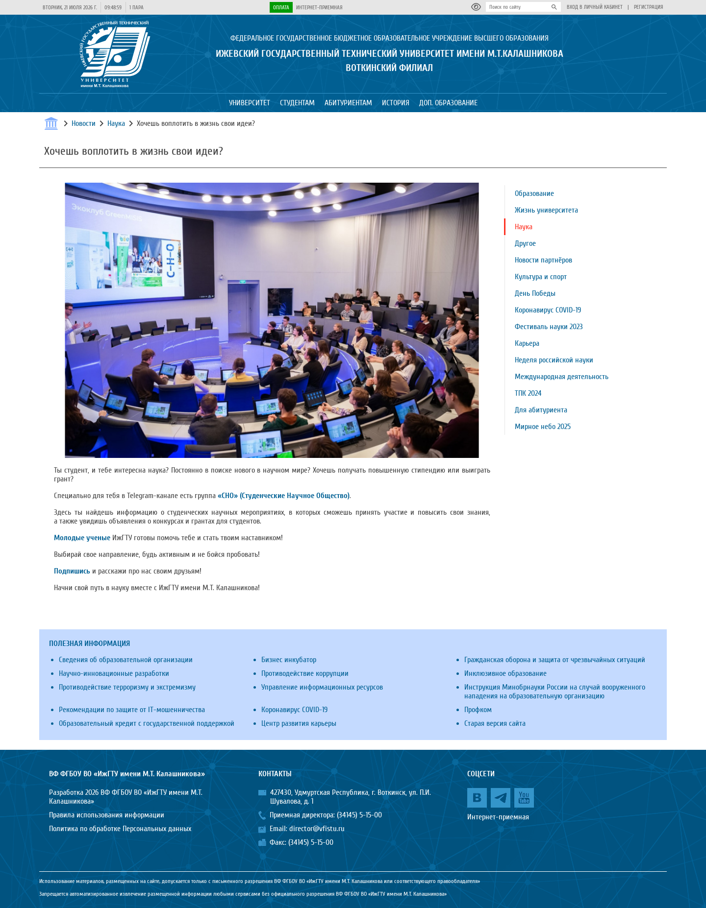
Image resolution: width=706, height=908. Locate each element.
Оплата (281, 7)
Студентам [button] (297, 102)
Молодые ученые (82, 537)
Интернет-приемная (319, 7)
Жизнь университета (546, 210)
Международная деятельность (561, 376)
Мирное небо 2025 (543, 426)
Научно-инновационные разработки (114, 673)
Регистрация (648, 7)
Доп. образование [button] (448, 102)
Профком (478, 709)
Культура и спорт (541, 276)
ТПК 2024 (528, 393)
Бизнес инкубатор (288, 659)
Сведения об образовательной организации (126, 659)
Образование (534, 193)
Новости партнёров (543, 260)
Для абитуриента (541, 410)
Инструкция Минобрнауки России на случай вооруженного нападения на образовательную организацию (554, 691)
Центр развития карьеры (298, 723)
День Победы (535, 293)
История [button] (395, 102)
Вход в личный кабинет (595, 7)
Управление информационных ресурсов (322, 687)
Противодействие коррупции (305, 673)
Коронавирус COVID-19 (548, 310)
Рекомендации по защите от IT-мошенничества (132, 709)
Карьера (527, 343)
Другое (525, 243)
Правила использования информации (106, 815)
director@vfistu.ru (317, 828)
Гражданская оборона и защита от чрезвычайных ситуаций (554, 659)
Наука (116, 123)
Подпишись (72, 571)
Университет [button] (249, 102)
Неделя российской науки (554, 360)
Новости (84, 123)
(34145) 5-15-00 (359, 815)
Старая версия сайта (495, 723)
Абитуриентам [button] (348, 102)
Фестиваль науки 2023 (549, 326)
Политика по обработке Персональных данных (120, 828)
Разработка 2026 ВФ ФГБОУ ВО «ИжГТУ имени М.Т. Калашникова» (125, 797)
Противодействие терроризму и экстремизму (127, 687)
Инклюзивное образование (505, 673)
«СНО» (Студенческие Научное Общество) (284, 495)
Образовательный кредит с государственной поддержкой (146, 723)
